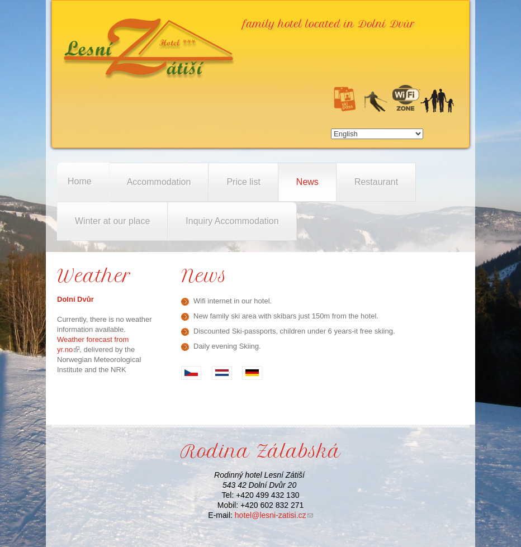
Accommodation (159, 182)
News (307, 182)
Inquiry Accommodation (232, 221)
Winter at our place (112, 221)
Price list (243, 182)
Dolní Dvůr (75, 299)
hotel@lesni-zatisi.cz (274, 515)
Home (80, 181)
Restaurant (376, 182)
